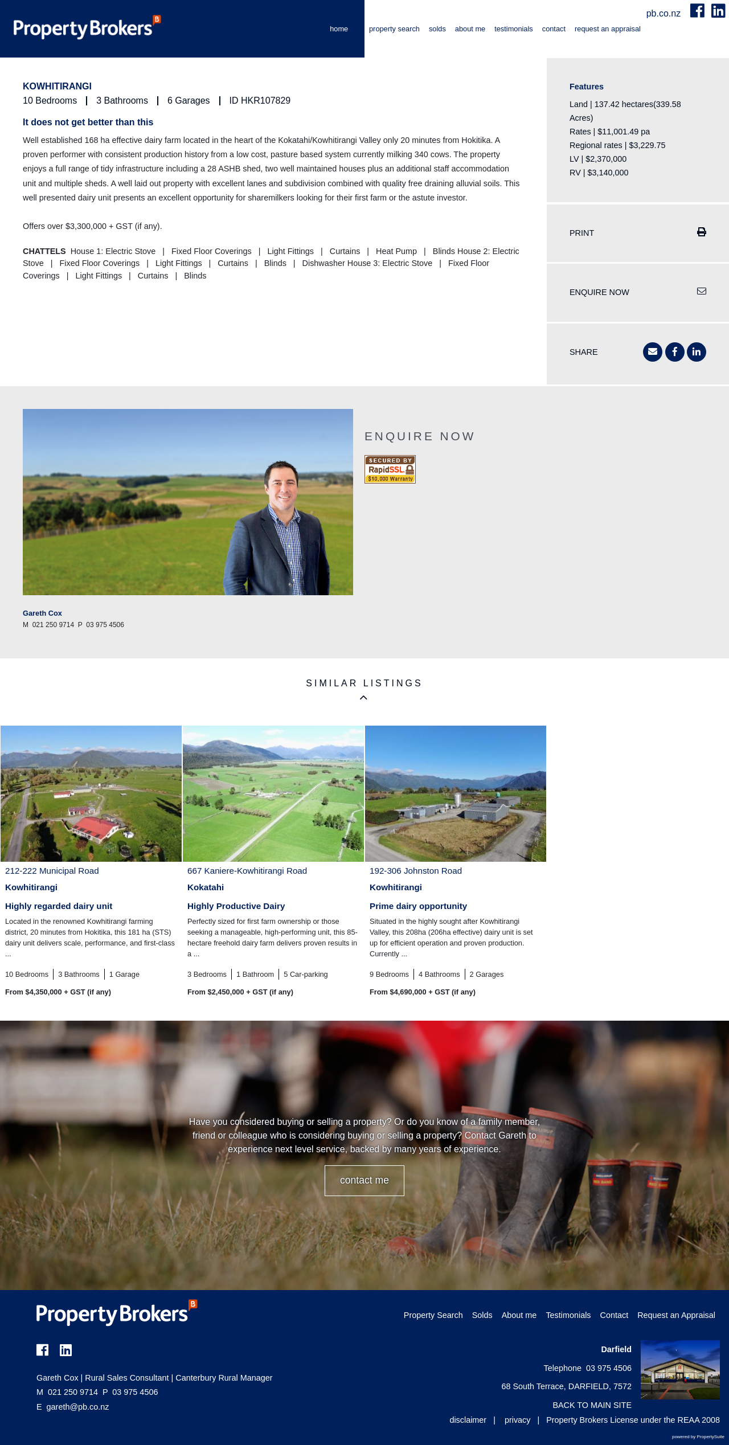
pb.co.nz (664, 13)
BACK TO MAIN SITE (592, 1405)
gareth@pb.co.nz (78, 1406)
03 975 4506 (130, 1392)
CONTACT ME (364, 1180)
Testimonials (513, 28)
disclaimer (467, 1419)
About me (470, 28)
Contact (554, 28)
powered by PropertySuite (698, 1436)
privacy (518, 1419)
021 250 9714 (67, 1392)
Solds (437, 28)
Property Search (394, 28)
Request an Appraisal (608, 28)
